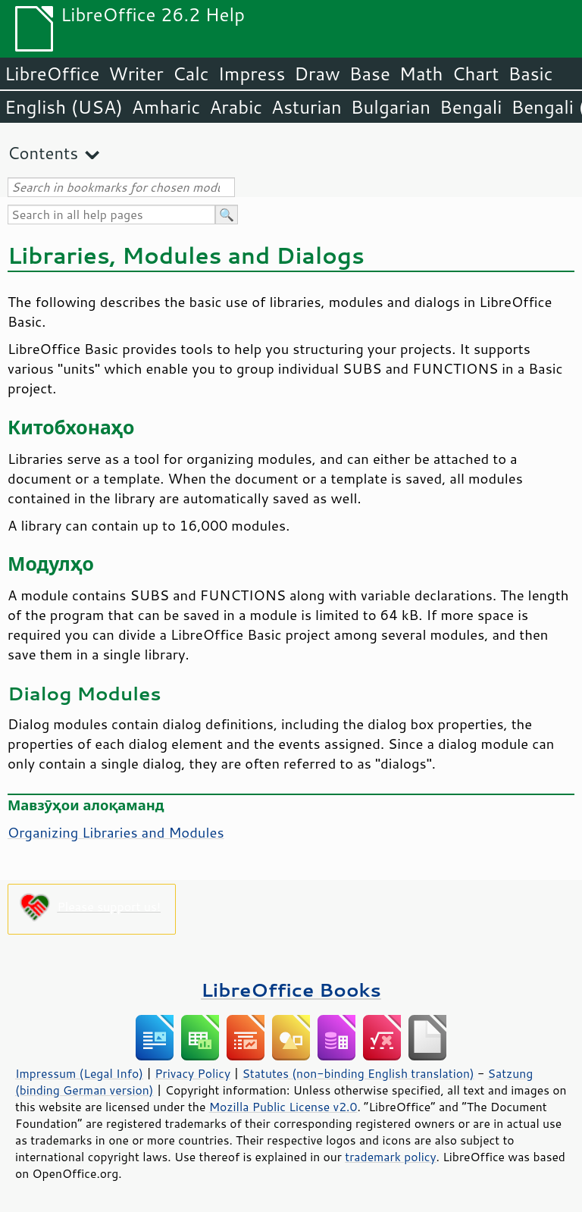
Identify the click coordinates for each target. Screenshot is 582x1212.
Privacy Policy (192, 1073)
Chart (475, 73)
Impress (252, 73)
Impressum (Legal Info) (79, 1073)
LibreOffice (52, 73)
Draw (317, 73)
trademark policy (390, 1156)
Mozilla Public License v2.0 (283, 1106)
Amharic (166, 107)
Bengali (471, 107)
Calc (191, 73)
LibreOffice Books (291, 989)
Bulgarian (390, 107)
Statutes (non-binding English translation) (358, 1073)
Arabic (235, 107)
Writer (135, 73)
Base (369, 73)
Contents (43, 152)
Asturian (306, 107)
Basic (530, 73)
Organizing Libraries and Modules (116, 832)
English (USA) (64, 107)
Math (421, 73)
